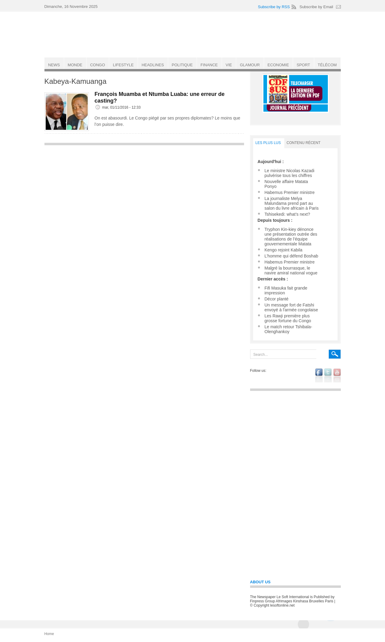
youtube (337, 375)
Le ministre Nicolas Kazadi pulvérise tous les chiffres (290, 173)
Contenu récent (304, 143)
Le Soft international (193, 34)
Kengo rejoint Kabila (283, 249)
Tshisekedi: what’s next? (287, 214)
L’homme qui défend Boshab (291, 256)
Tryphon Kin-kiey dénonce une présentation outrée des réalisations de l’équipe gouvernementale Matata (291, 236)
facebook (319, 375)
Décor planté (277, 298)
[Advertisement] (144, 191)
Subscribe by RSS (274, 7)
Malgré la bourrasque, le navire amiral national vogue (291, 270)
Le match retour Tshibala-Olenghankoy (288, 329)
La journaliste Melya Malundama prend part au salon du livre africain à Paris (292, 203)
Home (49, 634)
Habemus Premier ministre (290, 192)
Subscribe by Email (316, 7)
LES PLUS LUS (268, 143)
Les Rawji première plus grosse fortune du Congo (288, 318)
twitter (328, 375)
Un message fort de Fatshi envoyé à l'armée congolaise (291, 307)
